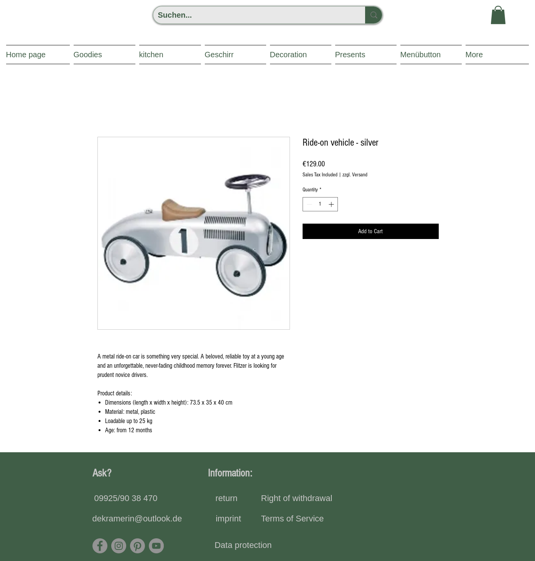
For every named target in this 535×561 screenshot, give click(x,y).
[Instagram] (118, 545)
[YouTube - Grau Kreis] (156, 545)
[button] (498, 15)
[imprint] (228, 519)
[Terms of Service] (292, 519)
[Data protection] (243, 545)
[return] (227, 498)
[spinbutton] (320, 204)
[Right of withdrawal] (297, 498)
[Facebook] (99, 545)
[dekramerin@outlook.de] (137, 519)
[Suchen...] (253, 15)
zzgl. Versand (354, 175)
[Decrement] (308, 204)
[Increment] (332, 204)
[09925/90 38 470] (126, 498)
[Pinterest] (137, 545)
